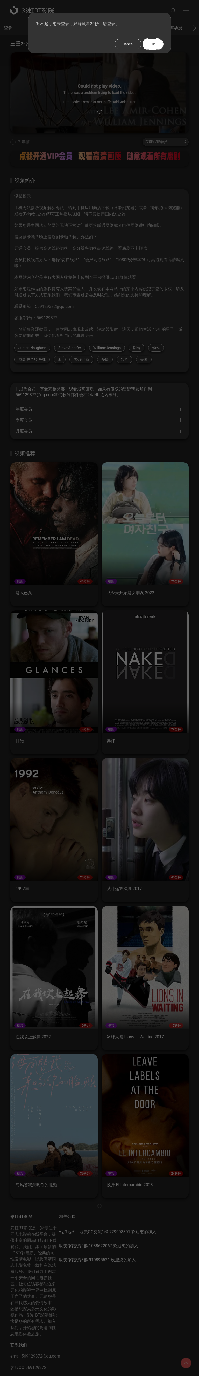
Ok (153, 44)
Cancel (128, 44)
